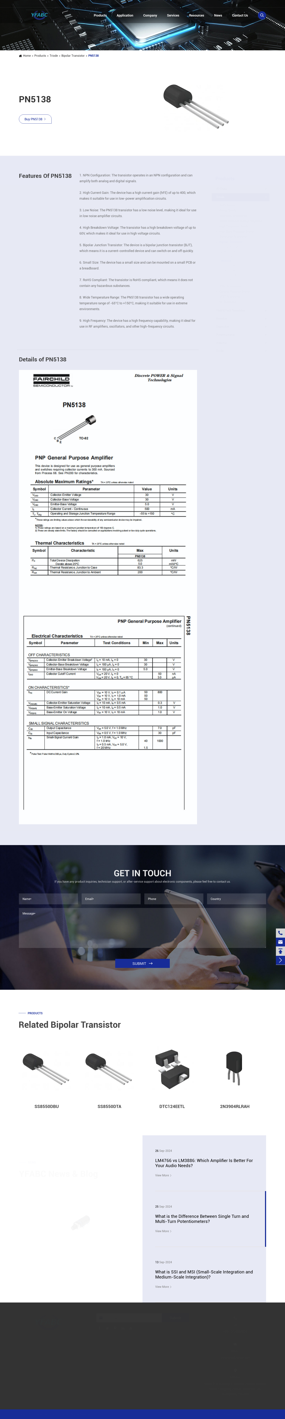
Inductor (221, 343)
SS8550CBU (229, 270)
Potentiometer (225, 335)
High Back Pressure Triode (236, 231)
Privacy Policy (233, 1414)
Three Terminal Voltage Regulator (241, 221)
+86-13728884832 (36, 4)
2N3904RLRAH (230, 247)
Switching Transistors (233, 216)
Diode (220, 351)
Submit (175, 1318)
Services (173, 15)
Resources (196, 15)
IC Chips (221, 189)
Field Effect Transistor (230, 310)
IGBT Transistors (230, 286)
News (218, 15)
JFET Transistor (229, 296)
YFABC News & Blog (58, 1174)
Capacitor (222, 326)
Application (125, 15)
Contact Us (240, 15)
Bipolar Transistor (73, 55)
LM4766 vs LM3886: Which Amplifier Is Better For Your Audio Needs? (204, 1163)
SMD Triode (227, 205)
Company (150, 15)
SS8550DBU (229, 265)
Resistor (221, 318)
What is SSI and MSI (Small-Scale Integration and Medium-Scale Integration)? (204, 1274)
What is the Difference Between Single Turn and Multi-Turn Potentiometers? (202, 1219)
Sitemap (212, 1414)
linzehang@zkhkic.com (84, 4)
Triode (54, 55)
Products (100, 15)
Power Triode (227, 210)
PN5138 (93, 55)
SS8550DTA (228, 275)
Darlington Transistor (233, 236)
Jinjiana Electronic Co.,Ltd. (49, 1414)
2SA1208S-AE (230, 256)
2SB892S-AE (229, 252)
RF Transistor (228, 302)
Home (27, 55)
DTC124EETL (229, 279)
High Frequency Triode (233, 226)
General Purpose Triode (234, 291)
